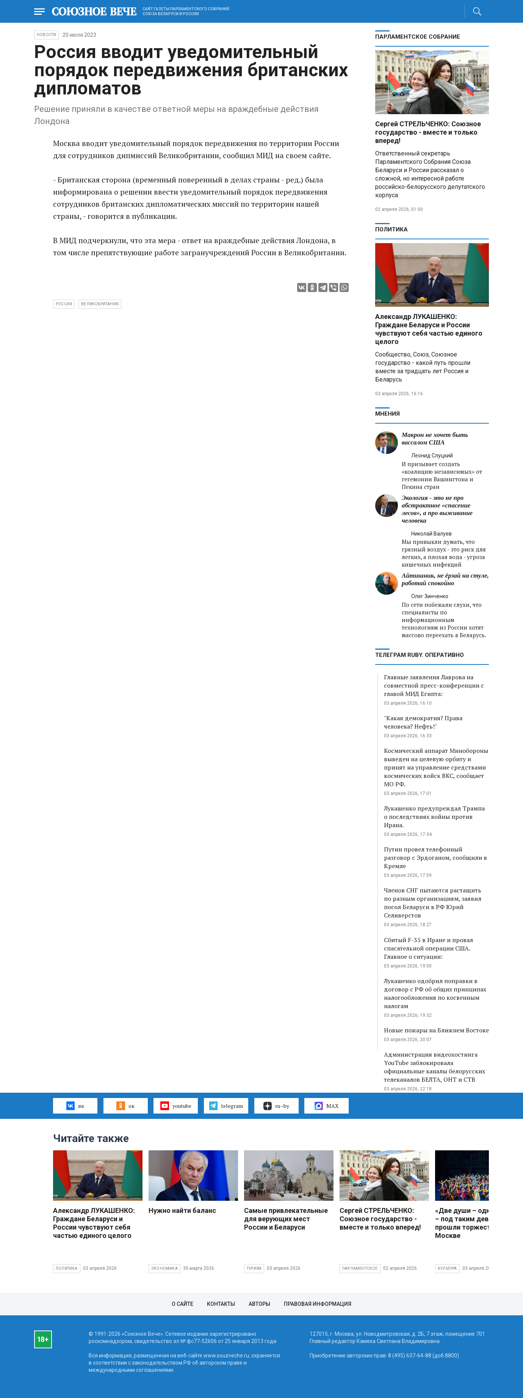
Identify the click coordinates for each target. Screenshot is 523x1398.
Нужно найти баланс (182, 1210)
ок (125, 1105)
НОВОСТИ (46, 35)
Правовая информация (317, 1304)
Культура (447, 1268)
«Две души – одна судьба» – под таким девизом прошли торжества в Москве (478, 1222)
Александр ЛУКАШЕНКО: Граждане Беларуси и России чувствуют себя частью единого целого (428, 329)
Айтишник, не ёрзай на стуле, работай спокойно (445, 579)
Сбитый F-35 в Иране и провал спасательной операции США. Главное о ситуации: (428, 948)
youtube (175, 1105)
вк (75, 1105)
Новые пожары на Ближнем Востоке (436, 1030)
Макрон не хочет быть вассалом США (435, 438)
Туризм (254, 1268)
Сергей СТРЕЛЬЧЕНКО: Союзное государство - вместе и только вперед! (428, 132)
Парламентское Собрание (417, 36)
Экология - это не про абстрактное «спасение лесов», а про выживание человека (437, 509)
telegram (226, 1105)
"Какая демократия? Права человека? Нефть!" (423, 722)
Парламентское (360, 1268)
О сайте (182, 1304)
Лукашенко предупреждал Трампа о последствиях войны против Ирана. (434, 816)
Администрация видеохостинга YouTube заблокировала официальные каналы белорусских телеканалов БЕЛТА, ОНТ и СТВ (434, 1067)
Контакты (221, 1304)
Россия (64, 304)
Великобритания (100, 304)
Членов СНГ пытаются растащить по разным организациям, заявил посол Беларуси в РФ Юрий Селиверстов (432, 902)
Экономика (164, 1268)
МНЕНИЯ (387, 413)
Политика (391, 229)
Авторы (259, 1304)
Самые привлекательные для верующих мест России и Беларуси (286, 1218)
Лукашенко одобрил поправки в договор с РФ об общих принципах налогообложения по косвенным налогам (435, 993)
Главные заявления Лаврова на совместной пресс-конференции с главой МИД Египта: (434, 685)
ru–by (276, 1106)
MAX (326, 1106)
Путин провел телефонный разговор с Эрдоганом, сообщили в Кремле (435, 857)
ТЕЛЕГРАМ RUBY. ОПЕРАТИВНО (419, 655)
